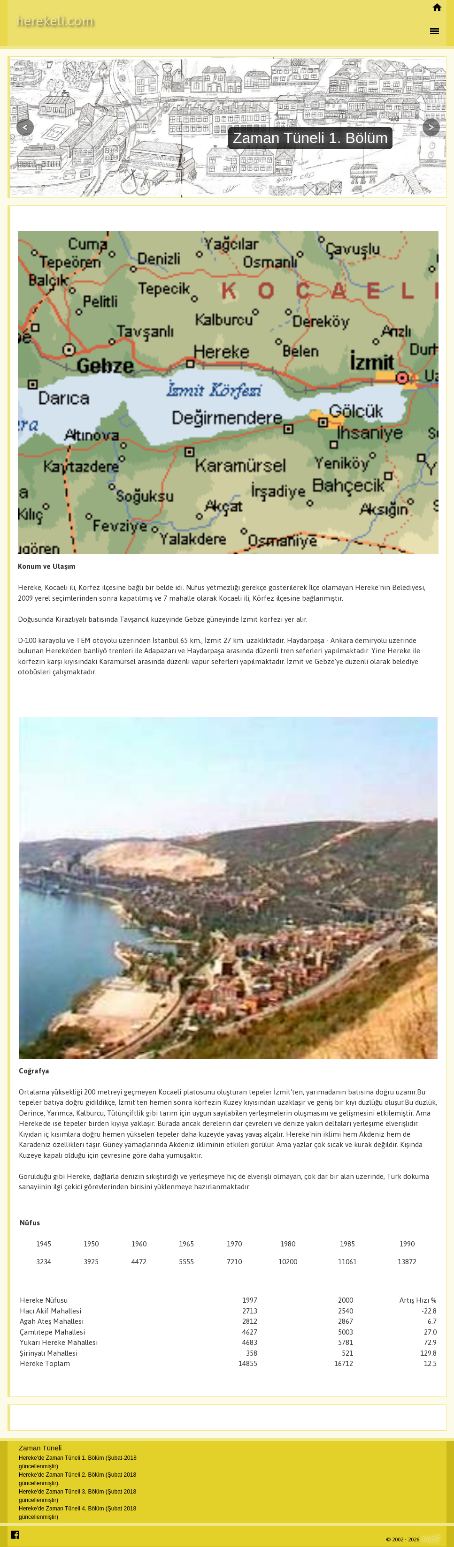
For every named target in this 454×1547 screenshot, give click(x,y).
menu (434, 31)
